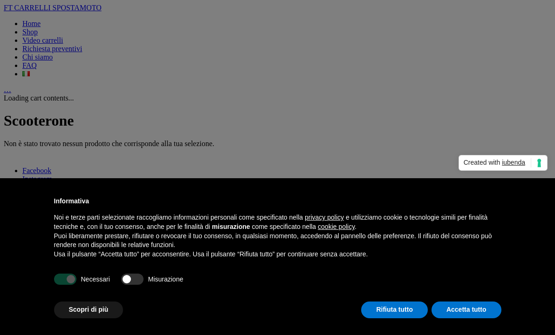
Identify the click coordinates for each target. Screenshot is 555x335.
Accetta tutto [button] (466, 309)
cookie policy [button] (336, 226)
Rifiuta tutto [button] (394, 309)
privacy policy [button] (324, 217)
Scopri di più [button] (89, 309)
